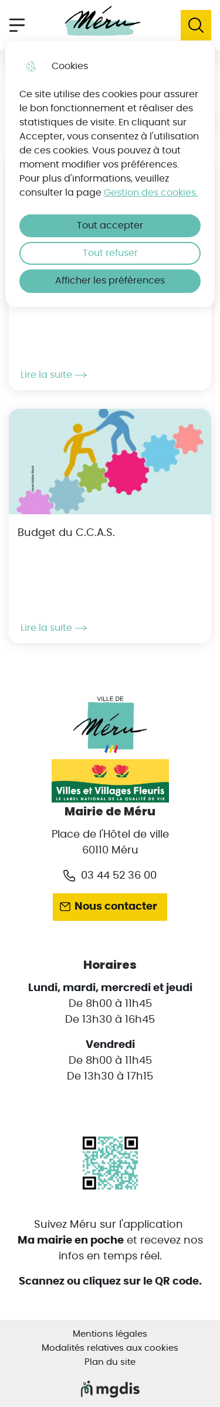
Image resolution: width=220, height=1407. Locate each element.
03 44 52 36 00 (119, 875)
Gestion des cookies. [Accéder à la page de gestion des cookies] (151, 192)
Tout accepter (110, 225)
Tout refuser (110, 253)
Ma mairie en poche (71, 1240)
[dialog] (109, 174)
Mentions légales (110, 1334)
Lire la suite (54, 375)
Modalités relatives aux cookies (110, 1348)
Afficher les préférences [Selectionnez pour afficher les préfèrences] (110, 280)
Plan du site (110, 1362)
